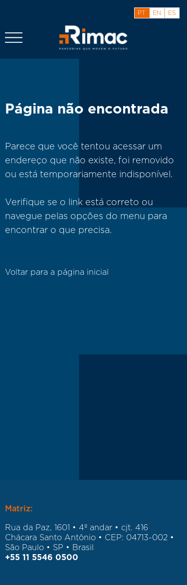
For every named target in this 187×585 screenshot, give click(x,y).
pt (142, 13)
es (172, 13)
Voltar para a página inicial (57, 272)
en (157, 13)
